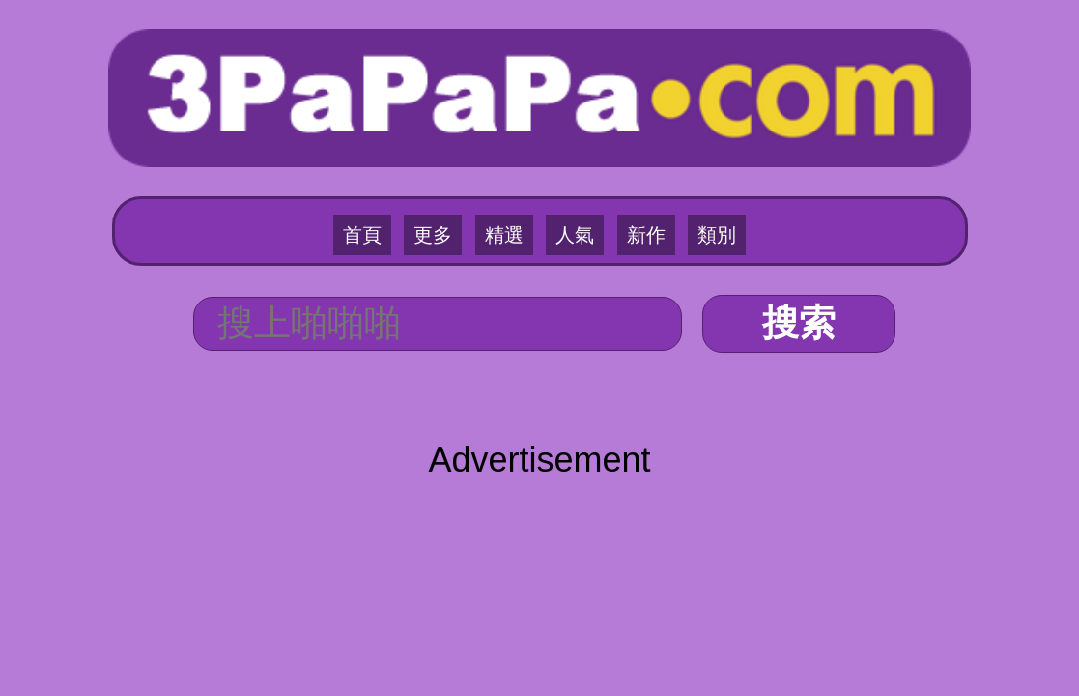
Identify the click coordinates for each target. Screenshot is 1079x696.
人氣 (568, 175)
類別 (684, 175)
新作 (626, 175)
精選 (511, 175)
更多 (453, 175)
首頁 (395, 175)
